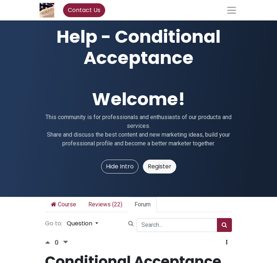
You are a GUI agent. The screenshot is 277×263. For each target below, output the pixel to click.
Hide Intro (120, 166)
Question (80, 223)
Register (159, 166)
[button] (226, 242)
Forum (142, 204)
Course (63, 204)
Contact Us (84, 10)
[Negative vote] (66, 242)
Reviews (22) (105, 204)
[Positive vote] (50, 242)
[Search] (224, 225)
